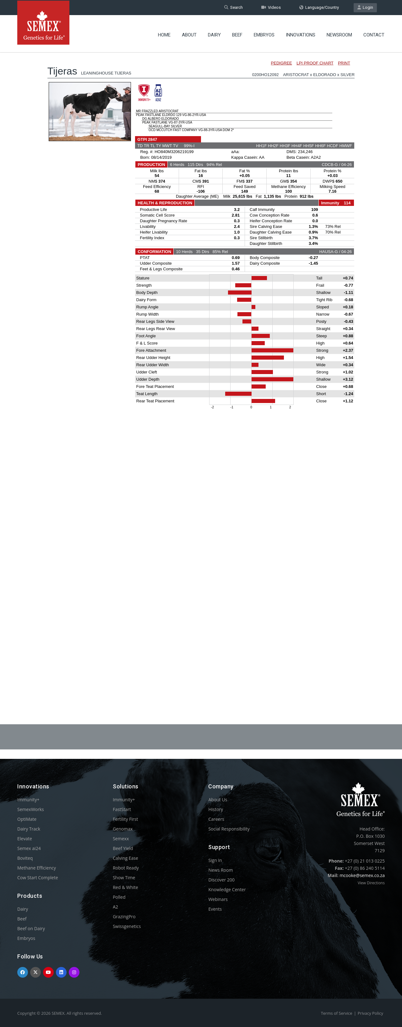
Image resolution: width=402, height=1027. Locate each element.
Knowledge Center (227, 889)
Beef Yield (123, 848)
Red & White (125, 887)
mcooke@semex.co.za (362, 875)
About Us (217, 800)
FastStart (122, 809)
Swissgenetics (127, 926)
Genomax (123, 829)
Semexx (121, 839)
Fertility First (125, 819)
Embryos (264, 33)
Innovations (300, 33)
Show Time (124, 878)
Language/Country (319, 7)
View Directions (371, 883)
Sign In (215, 860)
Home (164, 33)
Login (365, 7)
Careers (216, 819)
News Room (220, 870)
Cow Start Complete (37, 878)
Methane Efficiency (36, 868)
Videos (271, 7)
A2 (115, 907)
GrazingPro (124, 916)
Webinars (218, 899)
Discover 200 (221, 880)
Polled (119, 897)
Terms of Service (336, 1013)
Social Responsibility (228, 829)
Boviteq (25, 858)
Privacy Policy (370, 1013)
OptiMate (26, 819)
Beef (237, 33)
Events (215, 909)
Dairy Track (28, 829)
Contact (373, 33)
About (189, 33)
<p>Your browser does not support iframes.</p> (201, 370)
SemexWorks (30, 809)
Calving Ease (125, 858)
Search (233, 7)
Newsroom (339, 33)
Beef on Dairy (31, 928)
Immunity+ (28, 800)
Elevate (24, 839)
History (215, 809)
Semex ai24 (29, 848)
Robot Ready (126, 868)
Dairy (214, 33)
